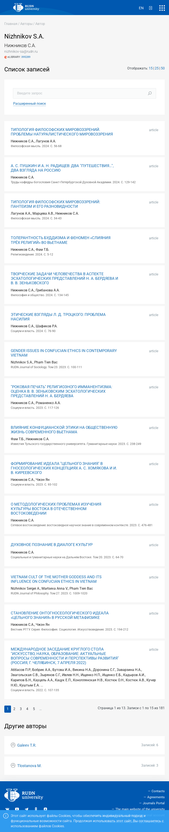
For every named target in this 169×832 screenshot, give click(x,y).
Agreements (156, 797)
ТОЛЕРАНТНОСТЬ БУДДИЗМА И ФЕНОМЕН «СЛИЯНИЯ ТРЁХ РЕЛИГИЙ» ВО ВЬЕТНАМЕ (60, 240)
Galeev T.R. (26, 745)
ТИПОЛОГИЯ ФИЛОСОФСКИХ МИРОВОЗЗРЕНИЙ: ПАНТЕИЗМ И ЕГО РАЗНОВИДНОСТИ (55, 204)
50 (163, 68)
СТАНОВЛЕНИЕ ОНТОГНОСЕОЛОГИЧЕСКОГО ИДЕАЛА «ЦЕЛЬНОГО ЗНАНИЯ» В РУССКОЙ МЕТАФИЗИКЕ (60, 615)
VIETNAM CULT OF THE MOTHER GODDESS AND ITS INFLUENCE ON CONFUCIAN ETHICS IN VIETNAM (56, 579)
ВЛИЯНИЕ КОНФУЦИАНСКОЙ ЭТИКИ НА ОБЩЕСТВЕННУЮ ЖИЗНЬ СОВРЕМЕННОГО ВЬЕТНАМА (64, 429)
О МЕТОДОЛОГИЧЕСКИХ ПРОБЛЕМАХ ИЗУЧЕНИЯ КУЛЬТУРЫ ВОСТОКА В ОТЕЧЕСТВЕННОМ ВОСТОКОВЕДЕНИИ (56, 508)
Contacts (158, 791)
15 (151, 68)
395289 (25, 56)
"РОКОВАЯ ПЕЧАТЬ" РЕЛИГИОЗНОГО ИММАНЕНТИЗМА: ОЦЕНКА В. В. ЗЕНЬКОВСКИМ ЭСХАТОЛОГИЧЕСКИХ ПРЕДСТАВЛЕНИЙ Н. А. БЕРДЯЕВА (61, 391)
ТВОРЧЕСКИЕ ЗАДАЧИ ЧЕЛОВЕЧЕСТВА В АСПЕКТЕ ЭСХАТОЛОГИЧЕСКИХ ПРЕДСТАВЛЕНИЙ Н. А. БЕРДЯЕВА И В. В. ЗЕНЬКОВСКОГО (64, 278)
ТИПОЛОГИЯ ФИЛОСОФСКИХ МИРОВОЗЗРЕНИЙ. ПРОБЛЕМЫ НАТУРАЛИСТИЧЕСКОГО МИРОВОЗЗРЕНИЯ (62, 132)
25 (157, 68)
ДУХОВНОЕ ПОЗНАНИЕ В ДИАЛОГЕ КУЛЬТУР (52, 545)
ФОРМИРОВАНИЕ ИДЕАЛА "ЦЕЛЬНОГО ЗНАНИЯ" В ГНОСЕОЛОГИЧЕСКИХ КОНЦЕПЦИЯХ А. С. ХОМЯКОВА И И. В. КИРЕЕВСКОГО (64, 468)
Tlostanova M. (29, 766)
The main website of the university (140, 809)
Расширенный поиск (29, 104)
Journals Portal (154, 803)
